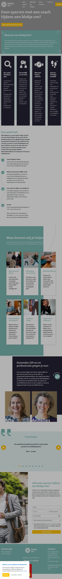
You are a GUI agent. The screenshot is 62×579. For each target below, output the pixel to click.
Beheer (5, 575)
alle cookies (24, 571)
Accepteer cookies (16, 575)
